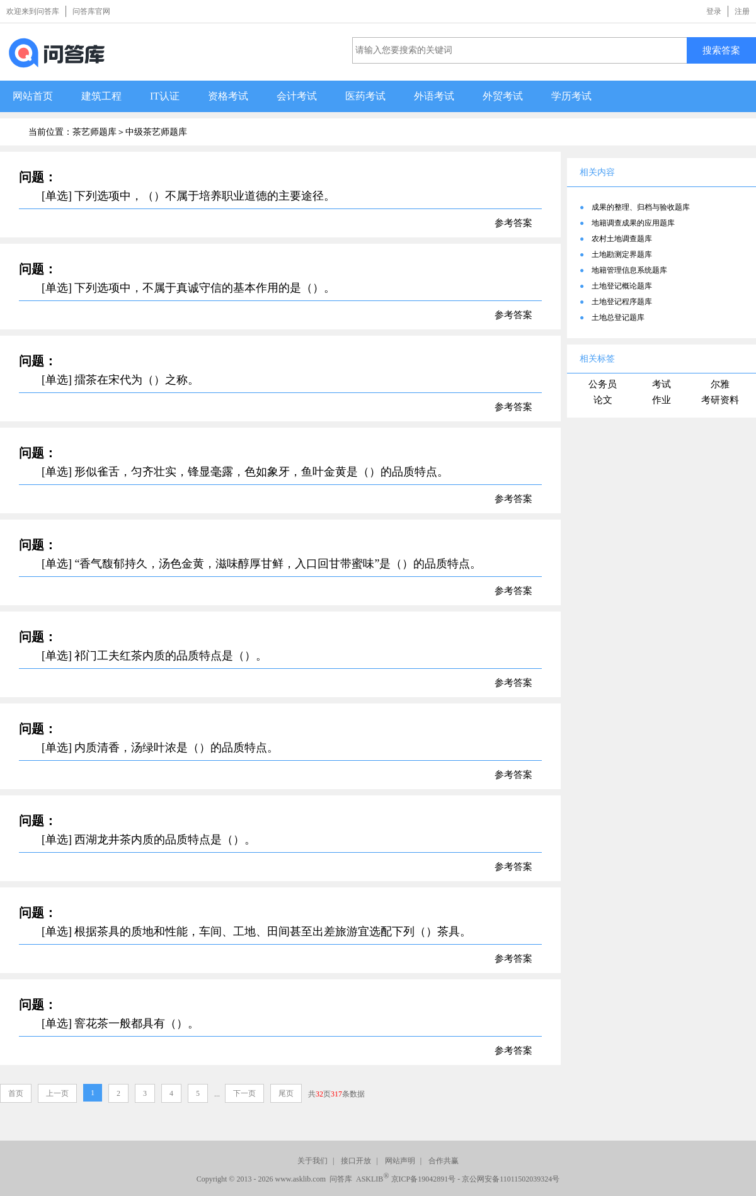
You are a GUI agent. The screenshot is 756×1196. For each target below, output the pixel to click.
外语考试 (434, 96)
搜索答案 (721, 50)
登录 (713, 11)
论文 (602, 400)
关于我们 (312, 1160)
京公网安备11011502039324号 (510, 1179)
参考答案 (513, 223)
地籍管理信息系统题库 (629, 270)
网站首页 (33, 96)
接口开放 (356, 1160)
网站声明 (400, 1160)
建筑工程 (101, 96)
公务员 (602, 384)
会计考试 (297, 96)
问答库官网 (91, 11)
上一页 (57, 1093)
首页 (15, 1093)
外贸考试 (503, 96)
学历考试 (571, 96)
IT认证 (165, 96)
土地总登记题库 (618, 317)
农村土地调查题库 (622, 238)
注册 (742, 11)
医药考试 (365, 96)
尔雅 (720, 384)
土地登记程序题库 (622, 301)
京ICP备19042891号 (423, 1179)
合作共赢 (443, 1160)
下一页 (244, 1093)
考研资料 (720, 400)
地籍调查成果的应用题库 (633, 223)
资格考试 (228, 96)
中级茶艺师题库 (156, 132)
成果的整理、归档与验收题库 (641, 207)
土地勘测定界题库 (622, 254)
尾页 (286, 1093)
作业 (661, 400)
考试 (661, 384)
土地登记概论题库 (622, 286)
